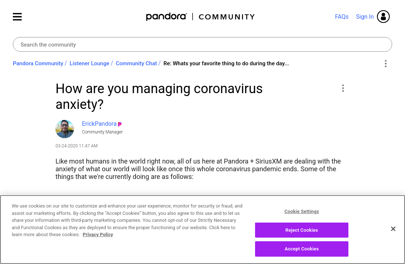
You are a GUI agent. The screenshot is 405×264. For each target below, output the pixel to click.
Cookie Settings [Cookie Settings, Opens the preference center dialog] (301, 214)
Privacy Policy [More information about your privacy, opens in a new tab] (98, 237)
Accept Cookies (301, 251)
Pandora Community (201, 16)
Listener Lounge (90, 63)
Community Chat (136, 63)
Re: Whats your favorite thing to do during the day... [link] (226, 63)
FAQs (341, 16)
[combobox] (202, 44)
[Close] (393, 231)
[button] (343, 88)
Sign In (365, 16)
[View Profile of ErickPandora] (99, 123)
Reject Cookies (302, 232)
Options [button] (385, 64)
